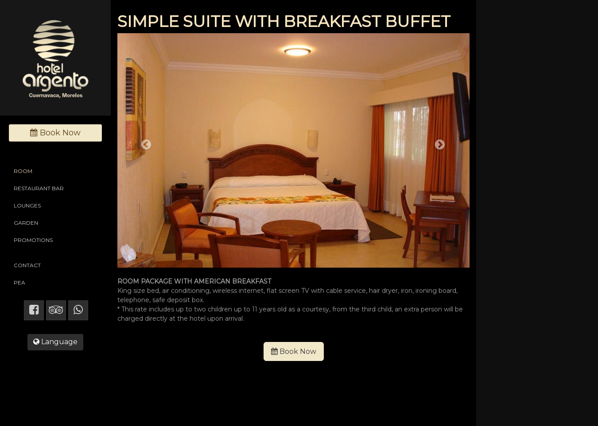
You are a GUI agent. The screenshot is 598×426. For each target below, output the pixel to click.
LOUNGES (27, 205)
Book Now (293, 351)
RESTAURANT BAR (39, 188)
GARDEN (26, 222)
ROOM (23, 171)
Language (55, 342)
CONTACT (27, 265)
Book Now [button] (55, 133)
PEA (19, 282)
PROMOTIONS (33, 240)
